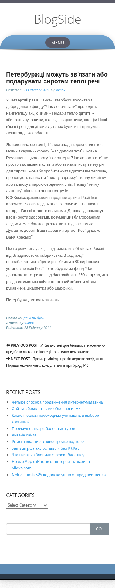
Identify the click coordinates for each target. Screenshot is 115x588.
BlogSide (57, 19)
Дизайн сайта (24, 435)
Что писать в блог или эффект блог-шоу (48, 454)
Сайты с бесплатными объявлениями (46, 408)
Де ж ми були (33, 318)
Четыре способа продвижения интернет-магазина (57, 402)
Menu (57, 42)
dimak (60, 90)
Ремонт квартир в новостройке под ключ (48, 441)
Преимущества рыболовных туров (43, 428)
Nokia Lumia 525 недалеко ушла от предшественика (60, 474)
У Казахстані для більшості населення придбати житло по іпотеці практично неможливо (55, 347)
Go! (99, 528)
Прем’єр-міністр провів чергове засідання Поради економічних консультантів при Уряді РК (54, 361)
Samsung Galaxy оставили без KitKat (45, 448)
